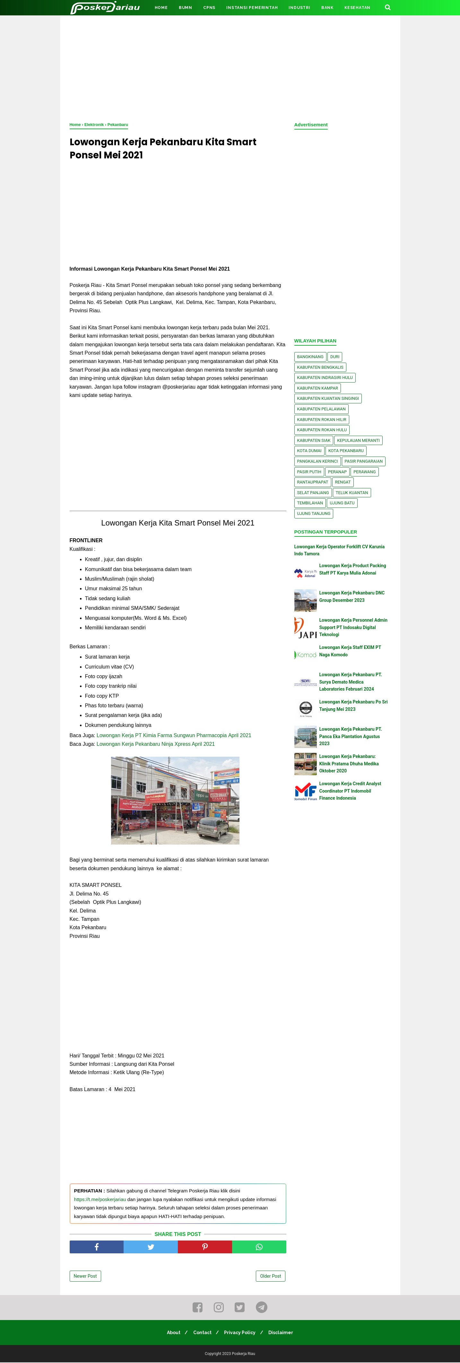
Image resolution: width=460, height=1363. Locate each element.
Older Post (270, 1277)
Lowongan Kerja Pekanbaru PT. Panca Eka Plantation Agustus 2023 (350, 736)
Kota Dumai (309, 450)
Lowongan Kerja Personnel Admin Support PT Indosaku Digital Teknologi (353, 627)
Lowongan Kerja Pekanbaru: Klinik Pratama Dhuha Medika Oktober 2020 (349, 763)
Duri (335, 356)
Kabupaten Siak (314, 440)
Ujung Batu (342, 503)
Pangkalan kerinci (317, 461)
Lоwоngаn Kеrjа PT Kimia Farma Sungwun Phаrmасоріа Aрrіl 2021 (175, 736)
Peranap (337, 471)
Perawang (364, 471)
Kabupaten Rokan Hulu (322, 429)
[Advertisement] (230, 67)
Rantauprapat (312, 482)
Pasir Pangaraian (364, 461)
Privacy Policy (240, 1333)
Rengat (343, 482)
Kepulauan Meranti (358, 440)
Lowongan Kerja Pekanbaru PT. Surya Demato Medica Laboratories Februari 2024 (350, 682)
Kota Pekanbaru (346, 450)
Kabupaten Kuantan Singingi (328, 398)
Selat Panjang (313, 492)
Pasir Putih (309, 471)
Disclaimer (282, 1333)
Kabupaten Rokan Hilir (321, 419)
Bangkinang (310, 356)
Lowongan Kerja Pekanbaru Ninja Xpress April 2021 (156, 745)
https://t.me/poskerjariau (100, 1200)
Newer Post (85, 1277)
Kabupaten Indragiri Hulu (325, 377)
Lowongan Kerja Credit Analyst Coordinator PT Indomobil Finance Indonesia (350, 791)
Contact (202, 1333)
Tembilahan (310, 503)
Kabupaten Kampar (317, 388)
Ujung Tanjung (314, 513)
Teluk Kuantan (352, 492)
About (172, 1333)
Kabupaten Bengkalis (320, 367)
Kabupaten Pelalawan (321, 409)
